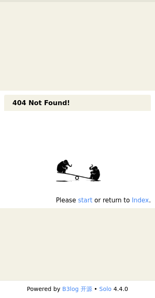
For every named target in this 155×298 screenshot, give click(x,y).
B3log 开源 (77, 289)
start (85, 200)
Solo (105, 289)
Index (140, 200)
